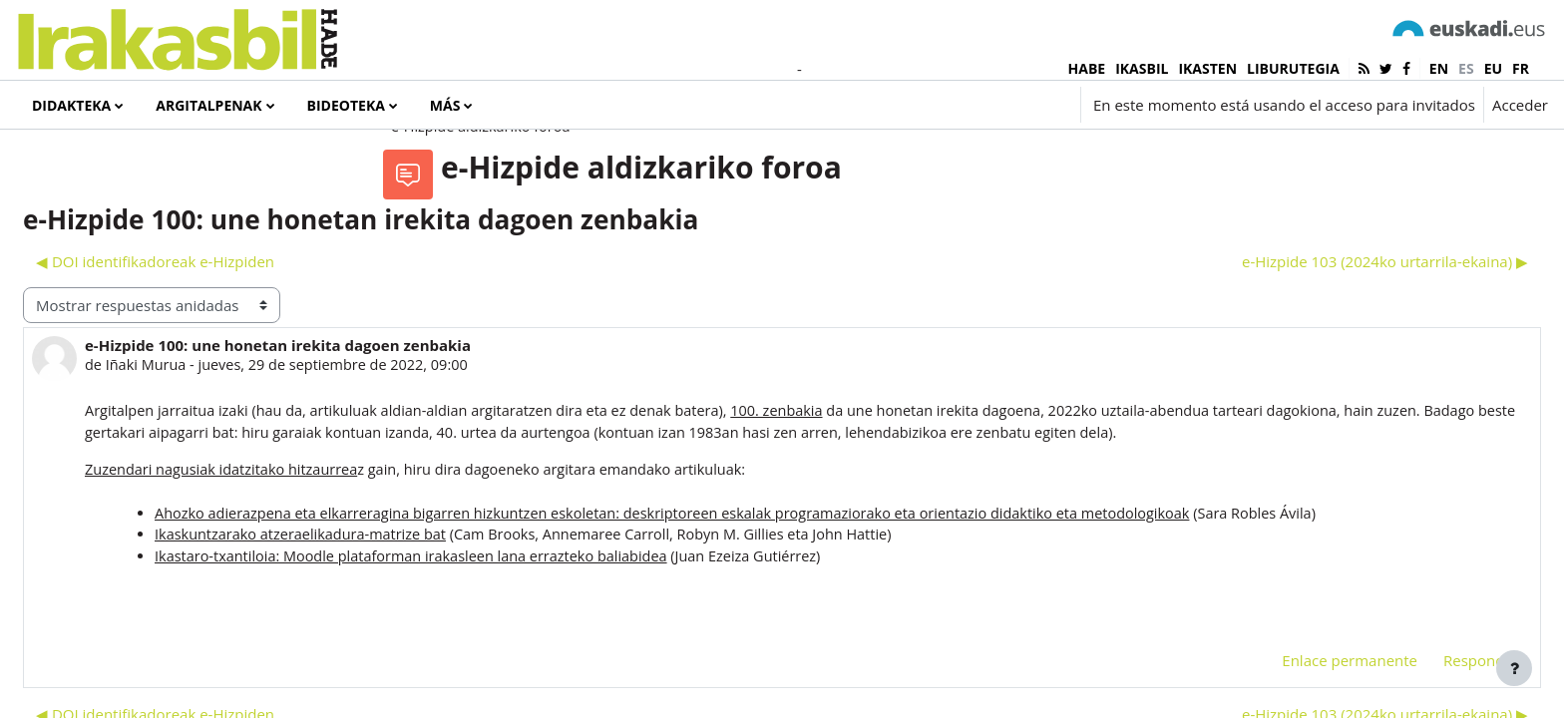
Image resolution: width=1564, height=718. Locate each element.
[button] (953, 105)
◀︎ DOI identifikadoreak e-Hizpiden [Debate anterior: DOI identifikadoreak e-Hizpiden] (455, 342)
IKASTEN (1207, 68)
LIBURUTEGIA (1293, 68)
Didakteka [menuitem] (71, 105)
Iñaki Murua (449, 447)
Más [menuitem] (445, 105)
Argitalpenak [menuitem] (208, 105)
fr (1520, 68)
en (1438, 68)
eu (1493, 68)
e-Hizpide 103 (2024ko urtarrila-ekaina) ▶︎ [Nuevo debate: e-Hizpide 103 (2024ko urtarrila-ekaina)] (1337, 342)
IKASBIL (1141, 68)
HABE (1087, 68)
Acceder (1520, 105)
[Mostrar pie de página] (1514, 668)
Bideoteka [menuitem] (346, 105)
